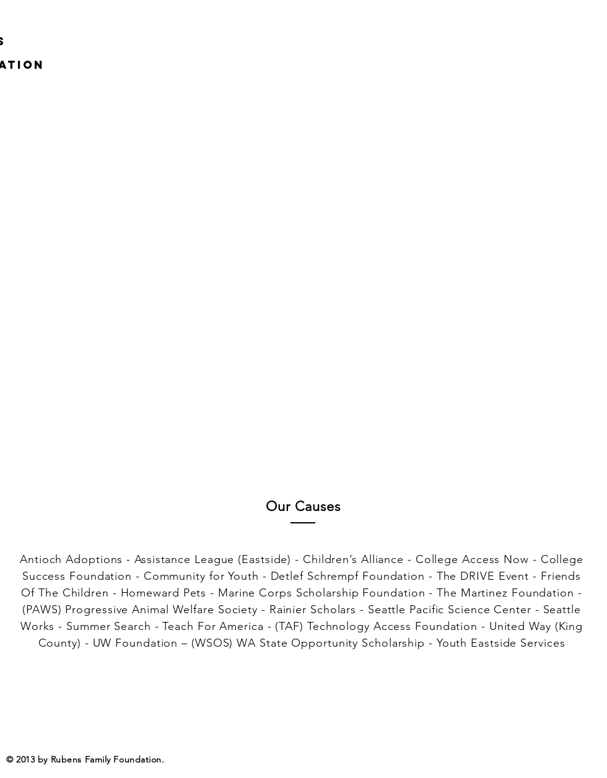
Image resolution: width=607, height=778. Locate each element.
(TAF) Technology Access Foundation (376, 626)
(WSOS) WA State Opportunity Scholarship (308, 643)
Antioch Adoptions (71, 559)
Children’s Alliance (353, 559)
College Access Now (472, 559)
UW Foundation (135, 643)
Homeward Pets (164, 593)
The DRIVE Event (483, 576)
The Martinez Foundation (505, 593)
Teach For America (212, 626)
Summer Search (108, 626)
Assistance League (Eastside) (212, 559)
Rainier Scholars (312, 609)
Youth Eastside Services (501, 643)
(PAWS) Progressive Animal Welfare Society (140, 609)
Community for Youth (201, 576)
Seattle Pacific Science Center (449, 609)
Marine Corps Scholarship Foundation (322, 593)
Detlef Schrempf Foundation (348, 576)
